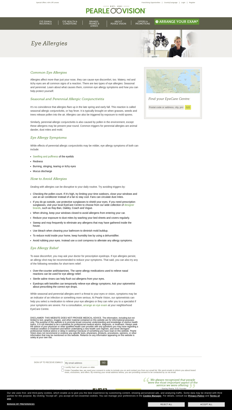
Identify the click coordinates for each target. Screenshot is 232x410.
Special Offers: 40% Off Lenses (47, 2)
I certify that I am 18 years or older (80, 367)
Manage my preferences (20, 404)
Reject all (166, 404)
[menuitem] (152, 2)
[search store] (188, 107)
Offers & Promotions (142, 22)
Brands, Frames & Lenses (94, 23)
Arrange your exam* (176, 22)
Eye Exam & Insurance (45, 22)
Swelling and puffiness (45, 156)
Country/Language (170, 2)
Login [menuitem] (183, 2)
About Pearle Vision (118, 22)
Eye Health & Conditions (70, 22)
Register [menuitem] (192, 2)
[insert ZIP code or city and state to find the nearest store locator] (166, 107)
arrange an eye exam (95, 305)
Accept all (206, 404)
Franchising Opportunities (151, 2)
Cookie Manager (152, 396)
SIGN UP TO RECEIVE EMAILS (48, 362)
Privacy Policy (196, 396)
